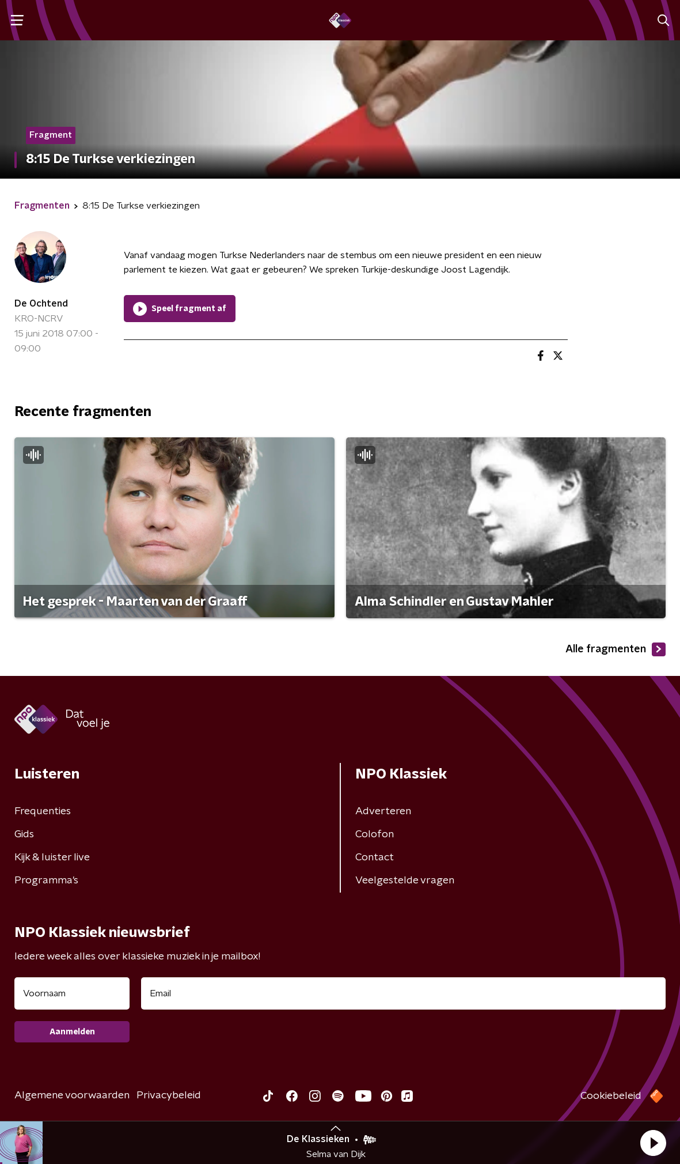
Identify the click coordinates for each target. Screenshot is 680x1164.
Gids (24, 834)
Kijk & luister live (52, 857)
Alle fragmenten (615, 649)
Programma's (46, 880)
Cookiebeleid (610, 1096)
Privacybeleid (168, 1095)
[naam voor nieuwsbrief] (72, 993)
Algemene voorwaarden (72, 1095)
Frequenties (42, 811)
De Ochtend (41, 303)
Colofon (374, 834)
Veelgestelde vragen (404, 880)
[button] (653, 1142)
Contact (374, 857)
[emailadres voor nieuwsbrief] (403, 993)
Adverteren (383, 811)
